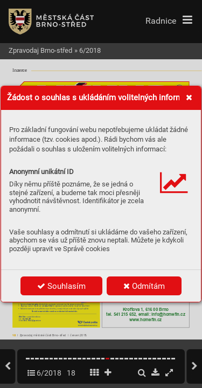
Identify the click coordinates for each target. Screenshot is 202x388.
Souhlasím (61, 286)
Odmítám (144, 286)
